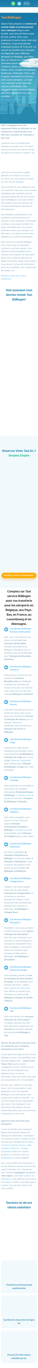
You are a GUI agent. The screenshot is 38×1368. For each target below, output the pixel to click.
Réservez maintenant (21, 760)
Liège (28, 1145)
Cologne (24, 1148)
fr (27, 4)
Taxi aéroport (7, 105)
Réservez (17, 722)
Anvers (22, 1145)
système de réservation (19, 988)
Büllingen (20, 182)
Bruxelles (29, 1142)
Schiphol (5, 1148)
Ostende (14, 1145)
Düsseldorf (6, 1151)
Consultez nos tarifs (23, 830)
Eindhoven (15, 1148)
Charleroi (5, 1145)
